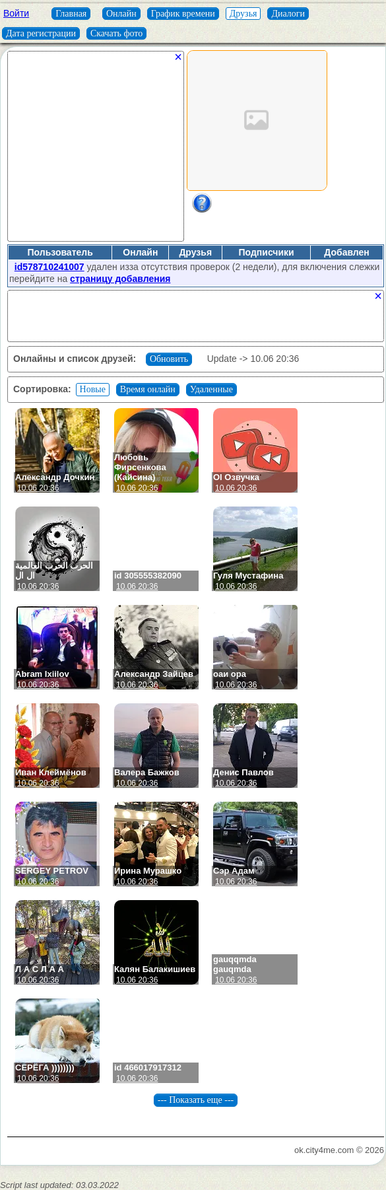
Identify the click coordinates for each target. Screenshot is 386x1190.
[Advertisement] (95, 151)
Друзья (243, 13)
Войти (16, 13)
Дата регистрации (41, 33)
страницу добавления (120, 278)
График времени (183, 13)
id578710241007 (49, 267)
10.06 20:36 (38, 488)
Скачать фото (116, 33)
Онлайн (121, 13)
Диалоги (288, 13)
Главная (70, 13)
